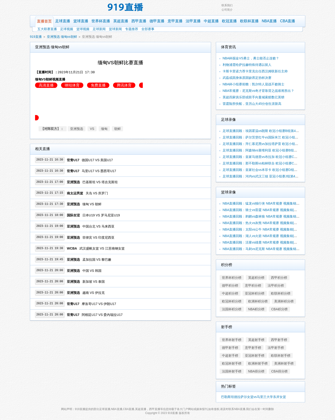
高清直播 (46, 85)
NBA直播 (269, 21)
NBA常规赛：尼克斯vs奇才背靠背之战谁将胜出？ (258, 91)
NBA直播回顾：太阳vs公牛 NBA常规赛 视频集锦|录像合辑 (265, 229)
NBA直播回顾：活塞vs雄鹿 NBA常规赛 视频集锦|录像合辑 (265, 242)
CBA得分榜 (279, 371)
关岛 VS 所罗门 (97, 193)
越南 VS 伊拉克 (93, 293)
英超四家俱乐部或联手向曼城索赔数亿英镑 (253, 97)
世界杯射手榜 (231, 340)
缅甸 (104, 129)
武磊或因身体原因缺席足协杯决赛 (247, 78)
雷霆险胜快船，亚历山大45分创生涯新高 (252, 104)
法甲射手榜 (276, 347)
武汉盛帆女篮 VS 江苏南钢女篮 (101, 248)
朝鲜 (117, 129)
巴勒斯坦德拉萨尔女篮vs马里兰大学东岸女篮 (253, 397)
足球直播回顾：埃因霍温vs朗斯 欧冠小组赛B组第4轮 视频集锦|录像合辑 (275, 131)
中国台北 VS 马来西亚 (98, 226)
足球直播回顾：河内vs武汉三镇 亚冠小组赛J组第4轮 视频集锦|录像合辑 (274, 176)
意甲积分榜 (253, 285)
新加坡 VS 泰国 (93, 281)
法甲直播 (193, 21)
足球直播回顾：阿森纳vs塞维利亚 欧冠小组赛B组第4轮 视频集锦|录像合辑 (276, 150)
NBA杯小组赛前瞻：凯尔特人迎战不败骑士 (254, 84)
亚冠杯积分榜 (254, 293)
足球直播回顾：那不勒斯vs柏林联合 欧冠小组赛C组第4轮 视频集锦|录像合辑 (278, 163)
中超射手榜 (230, 355)
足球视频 (66, 29)
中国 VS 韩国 (91, 271)
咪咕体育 (72, 85)
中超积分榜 (230, 293)
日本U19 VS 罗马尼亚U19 (101, 215)
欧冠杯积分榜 (231, 301)
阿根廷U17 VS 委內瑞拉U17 (102, 315)
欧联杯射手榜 (280, 355)
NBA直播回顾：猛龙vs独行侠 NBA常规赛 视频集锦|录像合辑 (266, 203)
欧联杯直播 (249, 21)
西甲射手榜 (279, 340)
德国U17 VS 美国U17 (97, 160)
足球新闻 (99, 29)
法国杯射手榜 (231, 371)
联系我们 (227, 5)
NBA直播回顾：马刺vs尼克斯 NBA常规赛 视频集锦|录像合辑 (266, 249)
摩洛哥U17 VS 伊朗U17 (99, 304)
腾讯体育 (124, 85)
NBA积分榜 (256, 309)
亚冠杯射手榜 (254, 355)
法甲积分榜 (276, 285)
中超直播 (211, 21)
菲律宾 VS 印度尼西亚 (98, 237)
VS (92, 129)
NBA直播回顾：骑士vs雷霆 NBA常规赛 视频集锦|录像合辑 (265, 210)
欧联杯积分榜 (280, 293)
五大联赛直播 (47, 29)
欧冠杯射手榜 (231, 363)
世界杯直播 (100, 21)
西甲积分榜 (279, 277)
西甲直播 (138, 21)
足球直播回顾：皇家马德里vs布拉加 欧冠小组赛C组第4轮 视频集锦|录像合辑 (278, 157)
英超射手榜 (256, 340)
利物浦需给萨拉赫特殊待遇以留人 (247, 65)
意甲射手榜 (253, 347)
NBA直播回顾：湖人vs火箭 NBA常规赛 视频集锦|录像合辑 (265, 236)
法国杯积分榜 (231, 309)
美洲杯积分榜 (284, 301)
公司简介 (227, 9)
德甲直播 (157, 21)
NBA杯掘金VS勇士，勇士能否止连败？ (251, 58)
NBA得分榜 (256, 371)
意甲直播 (175, 21)
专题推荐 (131, 29)
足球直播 (62, 21)
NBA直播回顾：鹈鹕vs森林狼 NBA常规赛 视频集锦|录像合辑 (266, 216)
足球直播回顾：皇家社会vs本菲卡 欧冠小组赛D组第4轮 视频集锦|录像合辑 (276, 170)
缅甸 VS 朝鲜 (91, 204)
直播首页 (44, 21)
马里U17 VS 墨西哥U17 (99, 171)
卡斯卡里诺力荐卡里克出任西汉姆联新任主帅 (255, 71)
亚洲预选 (76, 129)
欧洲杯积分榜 (258, 301)
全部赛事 (147, 29)
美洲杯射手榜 (284, 363)
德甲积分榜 (230, 285)
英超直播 (120, 21)
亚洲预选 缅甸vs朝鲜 (62, 36)
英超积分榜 (256, 277)
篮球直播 (80, 21)
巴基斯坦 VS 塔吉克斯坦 (100, 182)
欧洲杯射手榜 (258, 363)
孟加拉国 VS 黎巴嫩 (96, 259)
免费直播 (98, 85)
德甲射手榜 (230, 347)
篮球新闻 (115, 29)
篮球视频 (82, 29)
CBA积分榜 (279, 309)
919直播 (36, 36)
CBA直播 (287, 21)
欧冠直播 (229, 21)
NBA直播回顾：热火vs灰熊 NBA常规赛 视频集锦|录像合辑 (265, 223)
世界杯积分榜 (231, 277)
